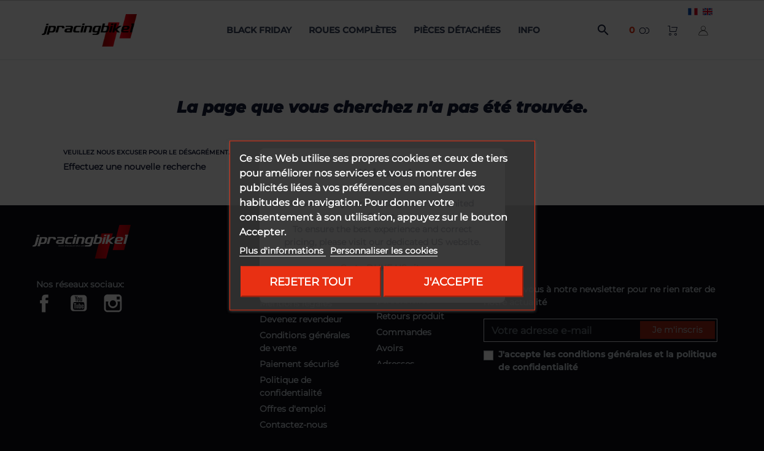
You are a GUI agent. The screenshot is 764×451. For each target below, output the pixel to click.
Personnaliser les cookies (384, 250)
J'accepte (453, 282)
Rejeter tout (310, 282)
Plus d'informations (282, 250)
